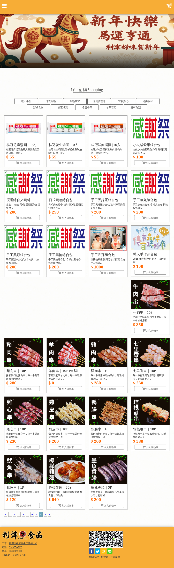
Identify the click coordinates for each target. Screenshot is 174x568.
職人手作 (26, 101)
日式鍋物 (51, 101)
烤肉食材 (148, 101)
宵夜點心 (123, 101)
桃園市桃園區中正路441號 (23, 543)
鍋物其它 (75, 101)
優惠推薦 (63, 107)
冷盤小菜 (87, 107)
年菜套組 (111, 107)
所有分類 (136, 107)
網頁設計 (94, 556)
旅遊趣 (104, 556)
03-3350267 (15, 547)
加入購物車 (24, 163)
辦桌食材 (38, 107)
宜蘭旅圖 (115, 556)
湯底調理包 (99, 101)
